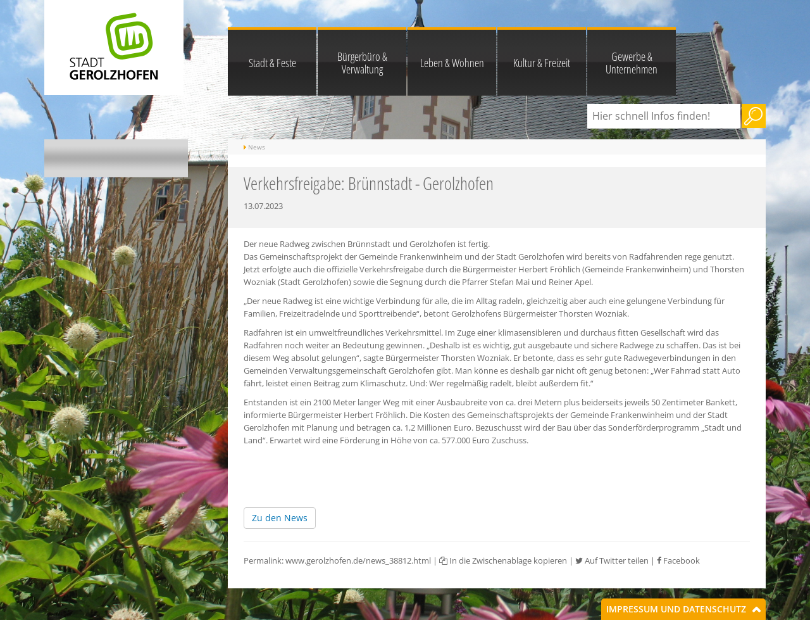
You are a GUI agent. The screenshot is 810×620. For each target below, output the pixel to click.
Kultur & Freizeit (541, 62)
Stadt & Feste (272, 62)
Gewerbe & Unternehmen (631, 63)
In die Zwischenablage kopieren (503, 560)
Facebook (678, 560)
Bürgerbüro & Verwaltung (362, 63)
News (256, 146)
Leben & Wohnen (452, 62)
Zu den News (280, 518)
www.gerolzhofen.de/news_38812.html (358, 560)
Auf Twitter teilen (612, 560)
